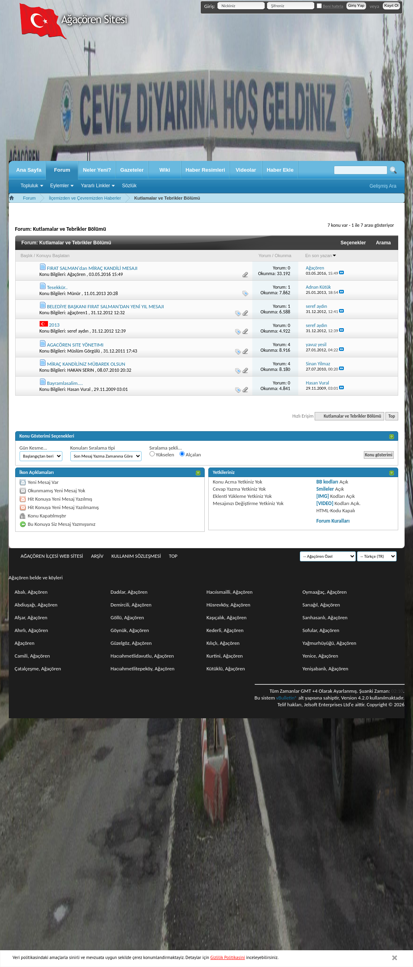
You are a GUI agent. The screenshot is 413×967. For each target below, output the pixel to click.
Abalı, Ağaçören (31, 592)
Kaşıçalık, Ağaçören (227, 617)
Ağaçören (76, 274)
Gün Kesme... (34, 448)
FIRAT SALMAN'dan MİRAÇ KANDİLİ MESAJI (92, 268)
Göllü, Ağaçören (127, 617)
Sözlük (129, 185)
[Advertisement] (207, 101)
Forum (62, 170)
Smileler (325, 489)
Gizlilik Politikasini (227, 957)
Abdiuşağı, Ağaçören (36, 605)
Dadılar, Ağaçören (129, 592)
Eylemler (59, 185)
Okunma (283, 255)
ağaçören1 (77, 312)
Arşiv (97, 556)
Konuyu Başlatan (53, 255)
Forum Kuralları (332, 521)
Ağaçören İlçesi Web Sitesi (52, 556)
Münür (73, 293)
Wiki (165, 170)
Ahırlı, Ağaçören (31, 630)
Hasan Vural (78, 389)
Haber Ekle (280, 170)
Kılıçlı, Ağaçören (223, 643)
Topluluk (29, 185)
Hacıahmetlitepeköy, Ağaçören (143, 669)
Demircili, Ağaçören (131, 605)
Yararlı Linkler (95, 185)
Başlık (27, 255)
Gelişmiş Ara (382, 186)
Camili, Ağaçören (32, 656)
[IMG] (322, 496)
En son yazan (321, 255)
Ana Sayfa (29, 170)
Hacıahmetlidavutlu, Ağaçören (142, 656)
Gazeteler (132, 170)
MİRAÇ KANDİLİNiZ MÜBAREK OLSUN (86, 364)
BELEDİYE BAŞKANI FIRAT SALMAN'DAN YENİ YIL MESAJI (105, 306)
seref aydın (77, 331)
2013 (54, 325)
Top (392, 416)
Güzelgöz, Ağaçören (131, 643)
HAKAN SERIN (80, 370)
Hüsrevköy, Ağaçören (229, 605)
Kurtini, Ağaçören (225, 656)
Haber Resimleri (205, 170)
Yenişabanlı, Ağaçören (326, 669)
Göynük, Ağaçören (130, 630)
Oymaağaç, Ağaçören (325, 592)
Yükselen (162, 454)
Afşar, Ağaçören (31, 617)
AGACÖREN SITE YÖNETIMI (75, 345)
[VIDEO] (324, 503)
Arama (383, 243)
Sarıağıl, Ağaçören (321, 605)
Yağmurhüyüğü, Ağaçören (330, 643)
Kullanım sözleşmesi (136, 556)
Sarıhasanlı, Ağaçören (325, 617)
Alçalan (190, 454)
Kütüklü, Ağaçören (226, 669)
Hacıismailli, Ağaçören (230, 592)
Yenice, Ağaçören (320, 656)
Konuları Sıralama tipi (92, 448)
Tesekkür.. (57, 287)
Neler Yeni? (97, 170)
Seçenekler (353, 243)
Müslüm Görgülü (83, 351)
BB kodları (327, 482)
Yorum (264, 255)
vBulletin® (286, 698)
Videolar (245, 170)
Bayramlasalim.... (65, 383)
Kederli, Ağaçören (225, 630)
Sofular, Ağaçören (321, 630)
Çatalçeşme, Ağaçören (38, 669)
